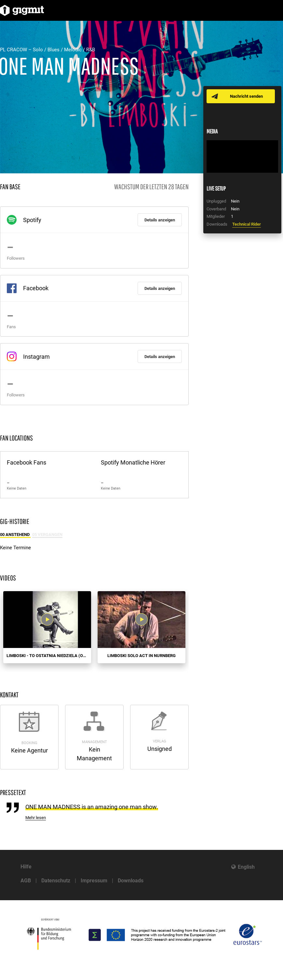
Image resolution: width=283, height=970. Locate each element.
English (246, 867)
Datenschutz (55, 880)
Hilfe (26, 867)
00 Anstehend (15, 534)
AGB (25, 880)
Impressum (94, 880)
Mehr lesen (35, 817)
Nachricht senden (246, 96)
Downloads (130, 880)
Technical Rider (246, 224)
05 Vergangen (47, 534)
